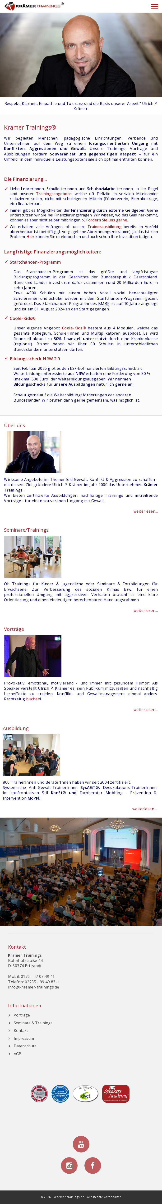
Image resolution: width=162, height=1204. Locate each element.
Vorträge (22, 1015)
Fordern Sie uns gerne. (107, 220)
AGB (17, 1053)
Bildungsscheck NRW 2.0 (35, 358)
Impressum (24, 1038)
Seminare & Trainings (33, 1023)
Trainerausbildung (104, 226)
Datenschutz (25, 1046)
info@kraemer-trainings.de (33, 987)
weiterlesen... (146, 511)
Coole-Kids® (23, 318)
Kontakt (21, 1030)
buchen (33, 699)
